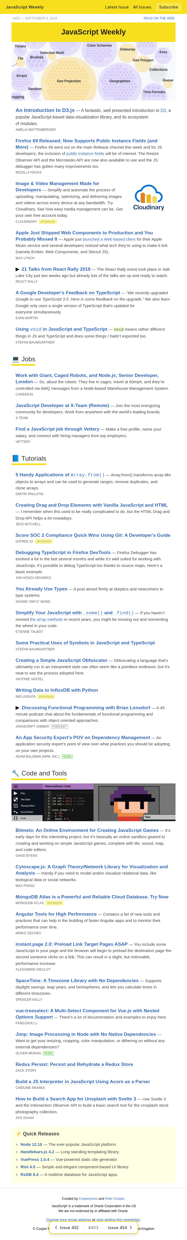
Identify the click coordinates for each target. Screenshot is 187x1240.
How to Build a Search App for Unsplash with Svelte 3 (76, 1098)
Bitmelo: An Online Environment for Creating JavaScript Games (87, 830)
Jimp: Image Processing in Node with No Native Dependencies (86, 1034)
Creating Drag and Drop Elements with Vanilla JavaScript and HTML (92, 504)
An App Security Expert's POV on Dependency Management (83, 737)
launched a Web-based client (109, 239)
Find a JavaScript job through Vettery (58, 428)
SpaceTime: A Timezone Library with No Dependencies (77, 980)
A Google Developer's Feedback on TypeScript (68, 292)
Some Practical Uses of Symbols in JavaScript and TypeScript (85, 642)
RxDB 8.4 (30, 1174)
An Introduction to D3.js (45, 110)
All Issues (142, 7)
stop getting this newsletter (118, 1219)
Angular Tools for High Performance (56, 913)
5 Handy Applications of (60, 474)
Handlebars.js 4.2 (37, 1151)
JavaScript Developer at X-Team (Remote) (62, 405)
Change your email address (68, 1219)
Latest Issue (117, 7)
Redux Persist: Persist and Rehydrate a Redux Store (74, 1064)
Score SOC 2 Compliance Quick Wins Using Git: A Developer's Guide (93, 535)
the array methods (46, 619)
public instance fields (85, 153)
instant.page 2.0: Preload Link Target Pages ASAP (72, 944)
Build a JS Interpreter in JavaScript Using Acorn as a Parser (83, 1081)
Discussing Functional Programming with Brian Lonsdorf (86, 707)
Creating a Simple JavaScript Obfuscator (61, 660)
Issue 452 (66, 1227)
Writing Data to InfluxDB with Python (57, 690)
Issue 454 (120, 1227)
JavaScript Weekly (24, 7)
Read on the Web (159, 18)
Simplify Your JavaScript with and (75, 612)
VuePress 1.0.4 (35, 1159)
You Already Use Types (41, 588)
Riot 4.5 (28, 1166)
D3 (163, 110)
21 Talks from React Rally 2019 (56, 269)
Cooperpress (88, 1198)
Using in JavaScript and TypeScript (61, 329)
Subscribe (168, 7)
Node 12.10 (31, 1144)
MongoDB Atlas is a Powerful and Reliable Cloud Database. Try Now (92, 896)
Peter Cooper (114, 1198)
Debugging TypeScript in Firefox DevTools (63, 552)
